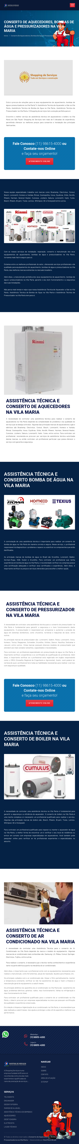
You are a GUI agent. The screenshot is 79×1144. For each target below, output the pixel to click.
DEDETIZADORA (10, 1119)
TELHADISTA (9, 1097)
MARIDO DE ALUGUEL (12, 1108)
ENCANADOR (9, 1101)
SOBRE (43, 1071)
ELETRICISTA (9, 1123)
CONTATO (44, 1074)
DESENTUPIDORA (11, 1104)
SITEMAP (44, 1082)
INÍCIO (43, 1067)
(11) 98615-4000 (48, 144)
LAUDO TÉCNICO (10, 1127)
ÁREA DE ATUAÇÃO (48, 1078)
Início (6, 36)
